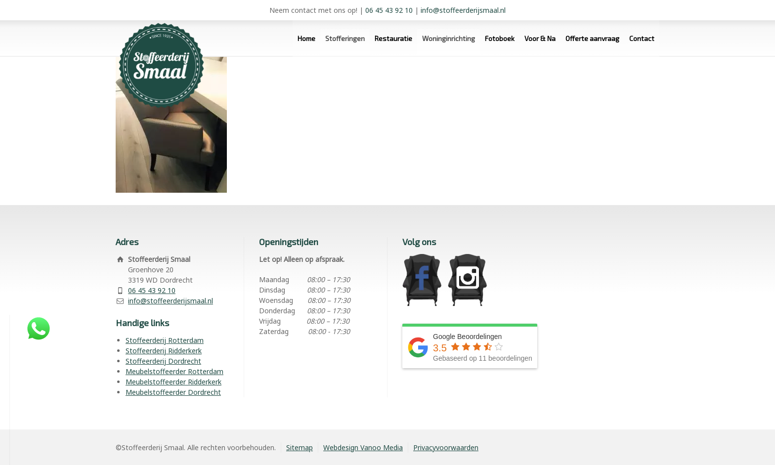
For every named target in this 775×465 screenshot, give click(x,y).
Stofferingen (345, 38)
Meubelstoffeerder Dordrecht (173, 392)
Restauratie (393, 38)
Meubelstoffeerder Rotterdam (174, 371)
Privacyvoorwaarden (445, 447)
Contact (641, 38)
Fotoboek (500, 38)
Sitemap (299, 447)
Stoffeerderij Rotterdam (165, 340)
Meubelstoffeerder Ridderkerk (173, 381)
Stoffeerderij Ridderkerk (164, 350)
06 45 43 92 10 (389, 10)
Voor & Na (540, 38)
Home (306, 38)
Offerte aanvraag (592, 38)
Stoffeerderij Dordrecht (163, 361)
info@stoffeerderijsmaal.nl (463, 10)
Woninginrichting (448, 38)
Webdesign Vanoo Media (363, 447)
